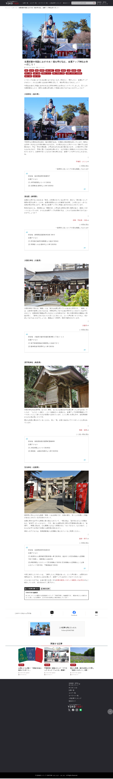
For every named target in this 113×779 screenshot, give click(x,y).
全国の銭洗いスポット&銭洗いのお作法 (70, 580)
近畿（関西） (52, 70)
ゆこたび (7, 7)
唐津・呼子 (37, 76)
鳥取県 (66, 70)
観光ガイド (66, 3)
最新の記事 (46, 589)
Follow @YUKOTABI (68, 631)
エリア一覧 (33, 3)
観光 (83, 70)
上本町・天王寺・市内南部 (78, 73)
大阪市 (84, 326)
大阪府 (60, 70)
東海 (37, 70)
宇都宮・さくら (48, 73)
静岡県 (43, 70)
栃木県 (32, 70)
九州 (72, 70)
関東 (26, 70)
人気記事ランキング (55, 3)
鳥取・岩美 (28, 76)
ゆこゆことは (73, 688)
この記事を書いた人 (33, 589)
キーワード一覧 (43, 3)
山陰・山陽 (37, 73)
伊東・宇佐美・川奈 (61, 73)
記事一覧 (25, 3)
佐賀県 (78, 70)
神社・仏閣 (28, 73)
